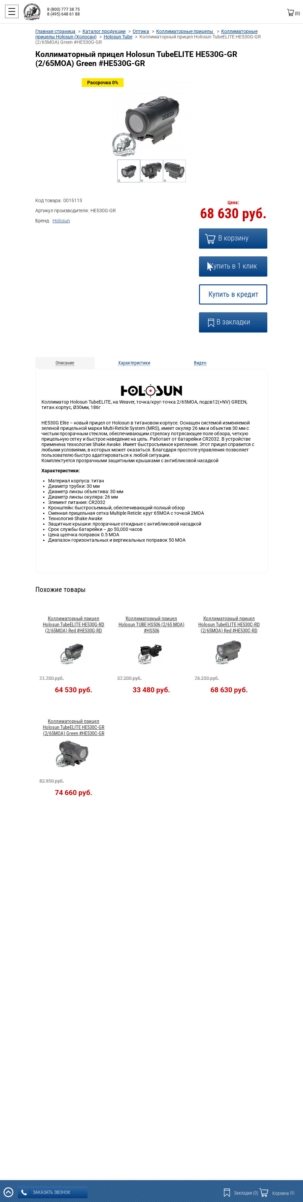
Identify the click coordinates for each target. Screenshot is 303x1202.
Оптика (141, 31)
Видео (200, 363)
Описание (65, 363)
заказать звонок (45, 1192)
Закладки (246, 1193)
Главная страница (55, 31)
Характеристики (134, 363)
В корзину (233, 238)
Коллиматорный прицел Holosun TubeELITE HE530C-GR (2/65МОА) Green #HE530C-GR (73, 727)
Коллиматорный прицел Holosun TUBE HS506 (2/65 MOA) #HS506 (151, 624)
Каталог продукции (104, 31)
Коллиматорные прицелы (185, 31)
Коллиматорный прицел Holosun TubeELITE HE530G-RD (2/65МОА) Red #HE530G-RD (73, 624)
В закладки (233, 322)
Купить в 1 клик (233, 266)
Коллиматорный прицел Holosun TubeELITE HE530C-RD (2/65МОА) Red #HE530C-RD (229, 624)
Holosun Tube (118, 36)
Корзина (283, 1193)
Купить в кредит (233, 294)
